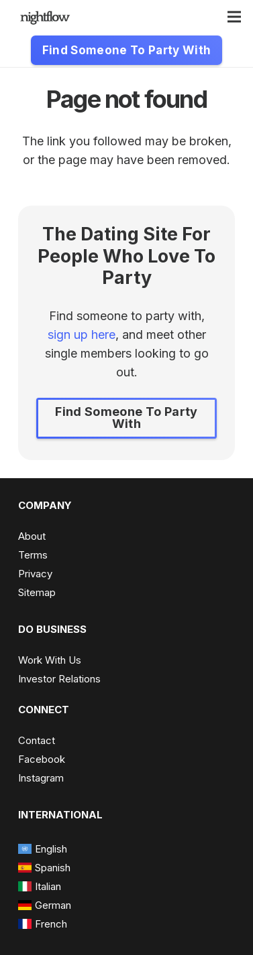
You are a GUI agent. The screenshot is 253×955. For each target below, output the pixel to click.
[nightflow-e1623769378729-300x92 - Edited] (45, 17)
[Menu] (234, 16)
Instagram (41, 778)
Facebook (41, 759)
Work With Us (49, 660)
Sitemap (37, 592)
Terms (33, 554)
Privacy (35, 573)
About (32, 536)
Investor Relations (59, 678)
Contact (36, 740)
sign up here (81, 334)
